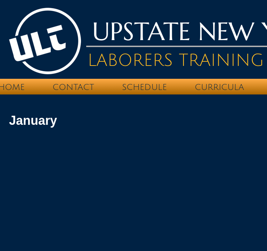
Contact (73, 87)
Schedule (144, 87)
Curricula (219, 87)
